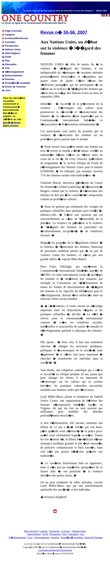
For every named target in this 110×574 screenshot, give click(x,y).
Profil (45, 534)
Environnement (41, 537)
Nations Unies (79, 531)
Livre (30, 537)
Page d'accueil (31, 531)
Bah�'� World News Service (11, 124)
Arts (82, 534)
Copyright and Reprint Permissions (55, 550)
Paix (65, 534)
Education (73, 534)
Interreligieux (34, 534)
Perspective (55, 534)
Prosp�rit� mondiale (72, 537)
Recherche (54, 531)
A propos (65, 531)
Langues (43, 531)
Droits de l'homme (94, 537)
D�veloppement (17, 537)
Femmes (55, 537)
